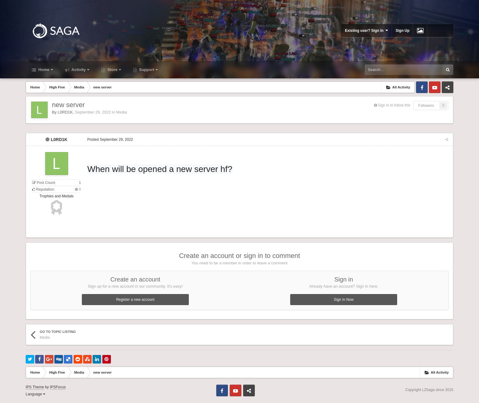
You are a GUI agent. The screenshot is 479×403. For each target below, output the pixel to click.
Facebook (422, 87)
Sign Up (402, 30)
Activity (80, 69)
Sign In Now (344, 299)
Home (45, 69)
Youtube (435, 87)
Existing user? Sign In (366, 30)
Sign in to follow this (394, 105)
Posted (110, 139)
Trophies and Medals (56, 196)
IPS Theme (35, 387)
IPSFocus (58, 387)
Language (35, 394)
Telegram (447, 87)
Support (148, 69)
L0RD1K (65, 112)
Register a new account (135, 299)
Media (121, 112)
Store (113, 69)
